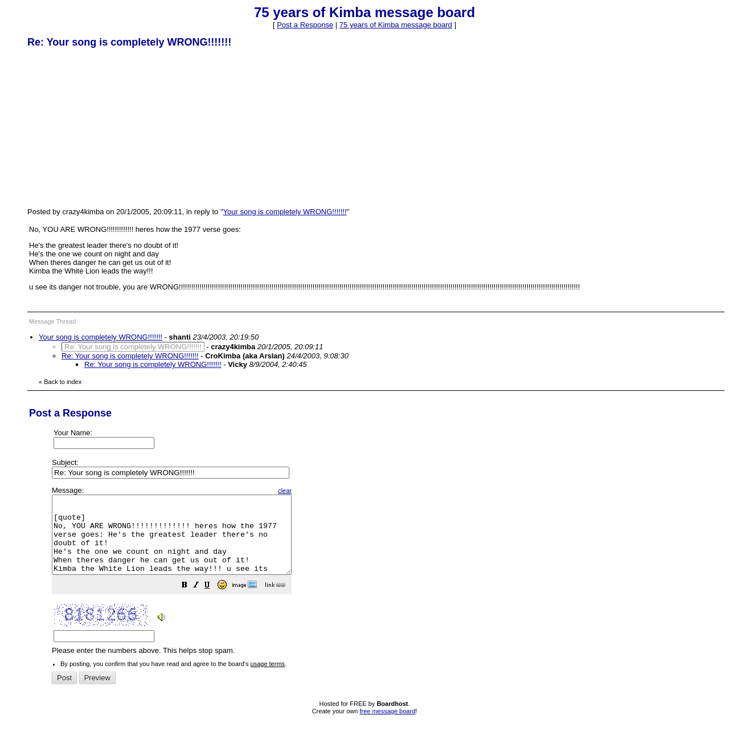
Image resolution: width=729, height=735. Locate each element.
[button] (213, 602)
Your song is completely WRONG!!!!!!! (285, 211)
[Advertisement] (112, 127)
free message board (387, 726)
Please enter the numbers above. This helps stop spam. (383, 578)
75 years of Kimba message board (395, 25)
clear (313, 490)
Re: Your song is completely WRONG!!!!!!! (130, 356)
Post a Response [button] (305, 25)
